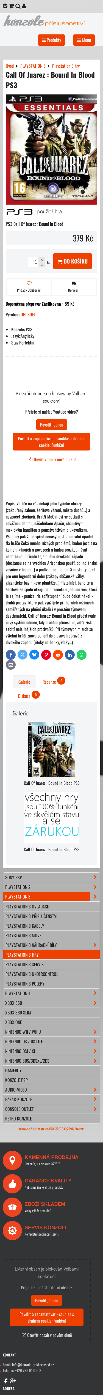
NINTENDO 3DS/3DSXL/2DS (52, 1060)
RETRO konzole (18, 1118)
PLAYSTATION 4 (52, 993)
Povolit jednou (51, 424)
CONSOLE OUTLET (52, 1109)
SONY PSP (52, 877)
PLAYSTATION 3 (52, 896)
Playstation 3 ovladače (27, 906)
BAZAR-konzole (52, 1099)
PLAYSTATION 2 (52, 887)
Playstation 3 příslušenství (31, 916)
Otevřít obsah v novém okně (47, 1335)
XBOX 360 (52, 1003)
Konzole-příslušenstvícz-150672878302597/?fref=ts (51, 1128)
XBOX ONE (13, 1022)
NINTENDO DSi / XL (52, 1051)
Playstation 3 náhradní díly (52, 945)
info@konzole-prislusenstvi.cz (33, 1364)
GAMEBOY (13, 1070)
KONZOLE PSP (16, 1080)
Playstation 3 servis (24, 964)
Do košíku (72, 261)
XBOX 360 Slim (18, 1012)
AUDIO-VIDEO (52, 1089)
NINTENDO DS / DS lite (52, 1041)
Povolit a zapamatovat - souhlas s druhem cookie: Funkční (51, 441)
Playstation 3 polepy (24, 983)
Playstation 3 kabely (24, 925)
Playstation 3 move (23, 935)
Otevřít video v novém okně (51, 459)
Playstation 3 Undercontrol (31, 974)
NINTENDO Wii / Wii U (52, 1031)
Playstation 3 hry (22, 954)
